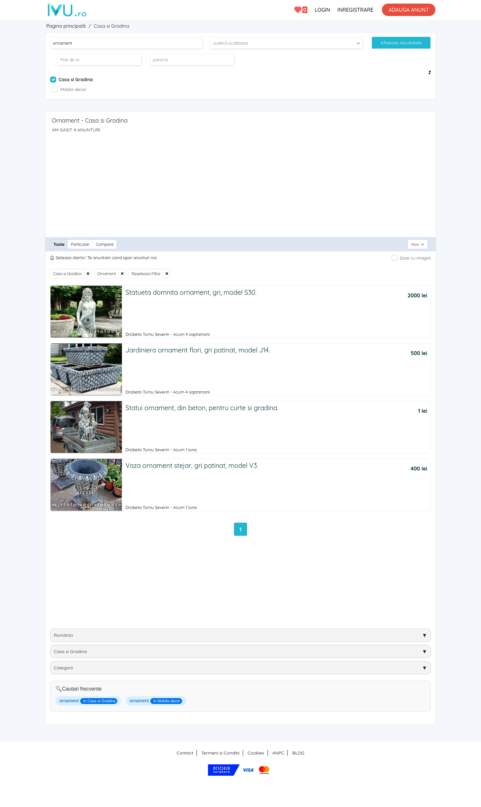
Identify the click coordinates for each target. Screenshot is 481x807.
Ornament (106, 273)
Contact (185, 753)
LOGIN (322, 10)
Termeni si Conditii (220, 753)
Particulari (80, 244)
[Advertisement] (240, 181)
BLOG (298, 753)
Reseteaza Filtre (145, 273)
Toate (59, 244)
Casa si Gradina (67, 273)
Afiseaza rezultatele (401, 43)
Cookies (256, 753)
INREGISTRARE (355, 10)
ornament (88, 701)
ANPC (278, 753)
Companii (104, 244)
